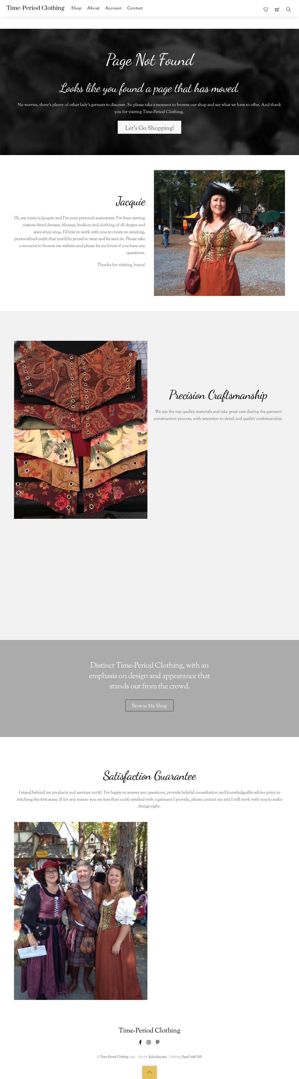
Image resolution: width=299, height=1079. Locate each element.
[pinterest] (157, 1042)
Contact (135, 8)
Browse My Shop (149, 706)
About (93, 8)
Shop (76, 8)
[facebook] (140, 1042)
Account (113, 8)
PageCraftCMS (192, 1056)
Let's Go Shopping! (149, 128)
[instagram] (149, 1042)
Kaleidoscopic (158, 1056)
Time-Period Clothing (114, 1056)
